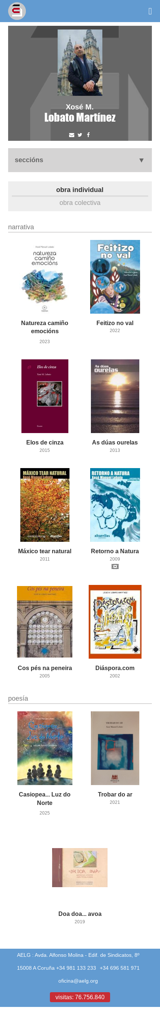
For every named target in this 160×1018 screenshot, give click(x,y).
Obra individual (79, 190)
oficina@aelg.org (78, 981)
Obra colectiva (80, 202)
